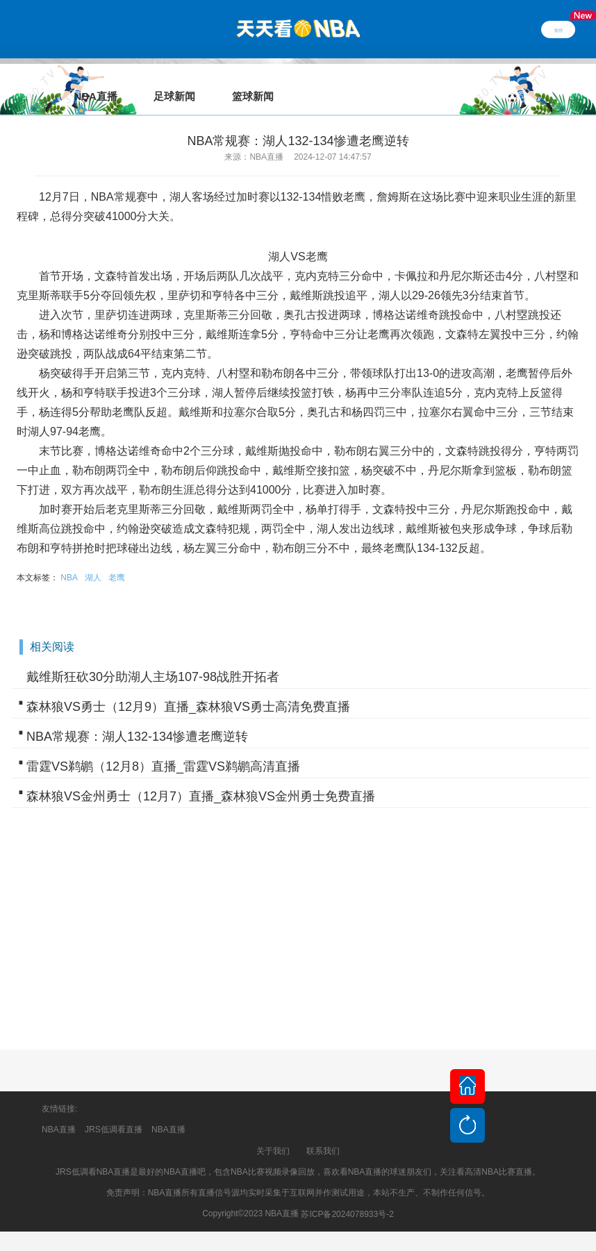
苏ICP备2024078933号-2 (347, 1195)
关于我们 (273, 1131)
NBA (69, 558)
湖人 (93, 558)
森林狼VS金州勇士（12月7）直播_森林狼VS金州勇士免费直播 (200, 777)
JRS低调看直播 (113, 1110)
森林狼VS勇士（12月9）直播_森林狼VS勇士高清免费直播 (188, 687)
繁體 (558, 29)
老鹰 (116, 558)
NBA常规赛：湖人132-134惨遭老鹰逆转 (137, 717)
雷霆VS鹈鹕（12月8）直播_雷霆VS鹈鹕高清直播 (163, 747)
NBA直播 (59, 1110)
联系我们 (323, 1131)
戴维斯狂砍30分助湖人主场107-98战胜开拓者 (152, 657)
